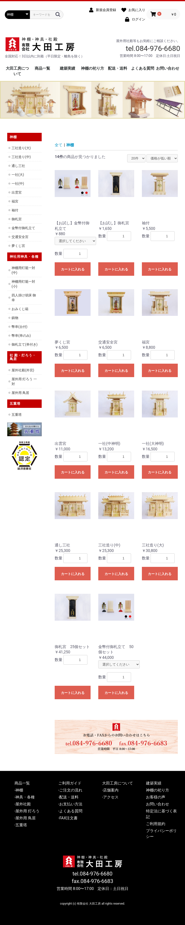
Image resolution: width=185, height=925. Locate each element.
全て (58, 145)
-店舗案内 (110, 790)
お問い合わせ (167, 68)
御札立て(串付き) (25, 344)
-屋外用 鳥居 (25, 818)
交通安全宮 (20, 237)
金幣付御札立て (23, 228)
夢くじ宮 (18, 246)
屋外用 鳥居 (20, 393)
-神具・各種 (24, 797)
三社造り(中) (21, 157)
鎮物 (15, 318)
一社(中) (18, 183)
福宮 (15, 201)
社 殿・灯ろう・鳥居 (23, 357)
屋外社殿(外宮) (23, 370)
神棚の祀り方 (92, 68)
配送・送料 (117, 68)
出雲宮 (17, 192)
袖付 (15, 210)
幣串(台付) (19, 327)
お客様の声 (155, 797)
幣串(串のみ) (21, 335)
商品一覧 (42, 68)
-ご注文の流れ (70, 790)
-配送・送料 (68, 797)
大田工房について (117, 783)
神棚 (70, 145)
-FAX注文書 (68, 818)
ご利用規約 (155, 823)
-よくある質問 (70, 811)
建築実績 (67, 68)
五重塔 (15, 403)
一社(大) (18, 175)
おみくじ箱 (20, 309)
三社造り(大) (21, 148)
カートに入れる (73, 269)
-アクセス (110, 797)
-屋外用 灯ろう (27, 811)
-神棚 (18, 790)
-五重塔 (20, 825)
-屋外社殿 (22, 804)
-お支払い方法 (70, 804)
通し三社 (18, 166)
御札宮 (17, 219)
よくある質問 (142, 68)
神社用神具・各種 (24, 256)
